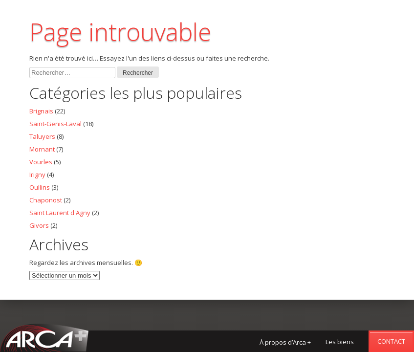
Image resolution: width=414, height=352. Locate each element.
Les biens (340, 341)
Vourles (40, 161)
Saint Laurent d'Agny (59, 212)
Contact (391, 341)
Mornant (42, 149)
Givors (39, 225)
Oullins (39, 187)
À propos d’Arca (285, 342)
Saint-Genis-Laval (55, 123)
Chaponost (45, 200)
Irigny (37, 174)
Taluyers (42, 136)
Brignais (41, 111)
